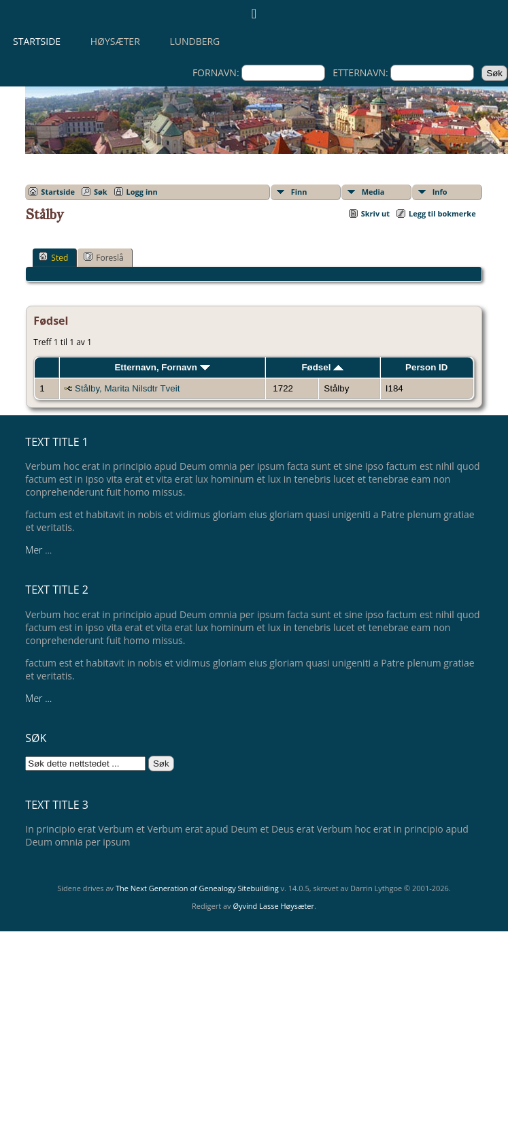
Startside (37, 41)
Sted (53, 257)
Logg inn (142, 192)
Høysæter (115, 41)
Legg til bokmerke (442, 213)
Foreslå (103, 257)
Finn (299, 192)
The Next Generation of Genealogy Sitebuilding (197, 888)
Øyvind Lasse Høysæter (273, 906)
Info (440, 192)
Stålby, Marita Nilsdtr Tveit (127, 388)
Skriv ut (375, 213)
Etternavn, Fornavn (161, 367)
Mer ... (38, 549)
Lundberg (194, 41)
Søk (100, 192)
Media (373, 192)
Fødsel (322, 367)
